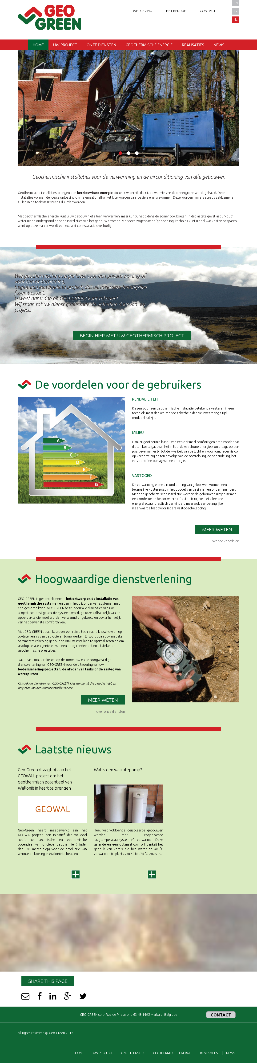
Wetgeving (142, 11)
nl (235, 19)
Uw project (65, 45)
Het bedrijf (176, 11)
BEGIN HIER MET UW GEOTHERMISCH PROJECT (132, 335)
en (236, 3)
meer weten (103, 700)
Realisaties (193, 45)
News (218, 45)
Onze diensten (101, 45)
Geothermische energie (149, 45)
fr (235, 11)
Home (38, 45)
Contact (208, 11)
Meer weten (217, 529)
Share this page (47, 981)
